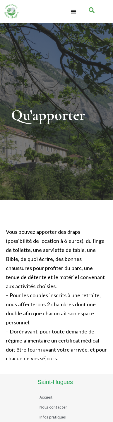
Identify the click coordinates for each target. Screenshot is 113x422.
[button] (73, 11)
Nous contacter (53, 407)
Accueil (46, 397)
